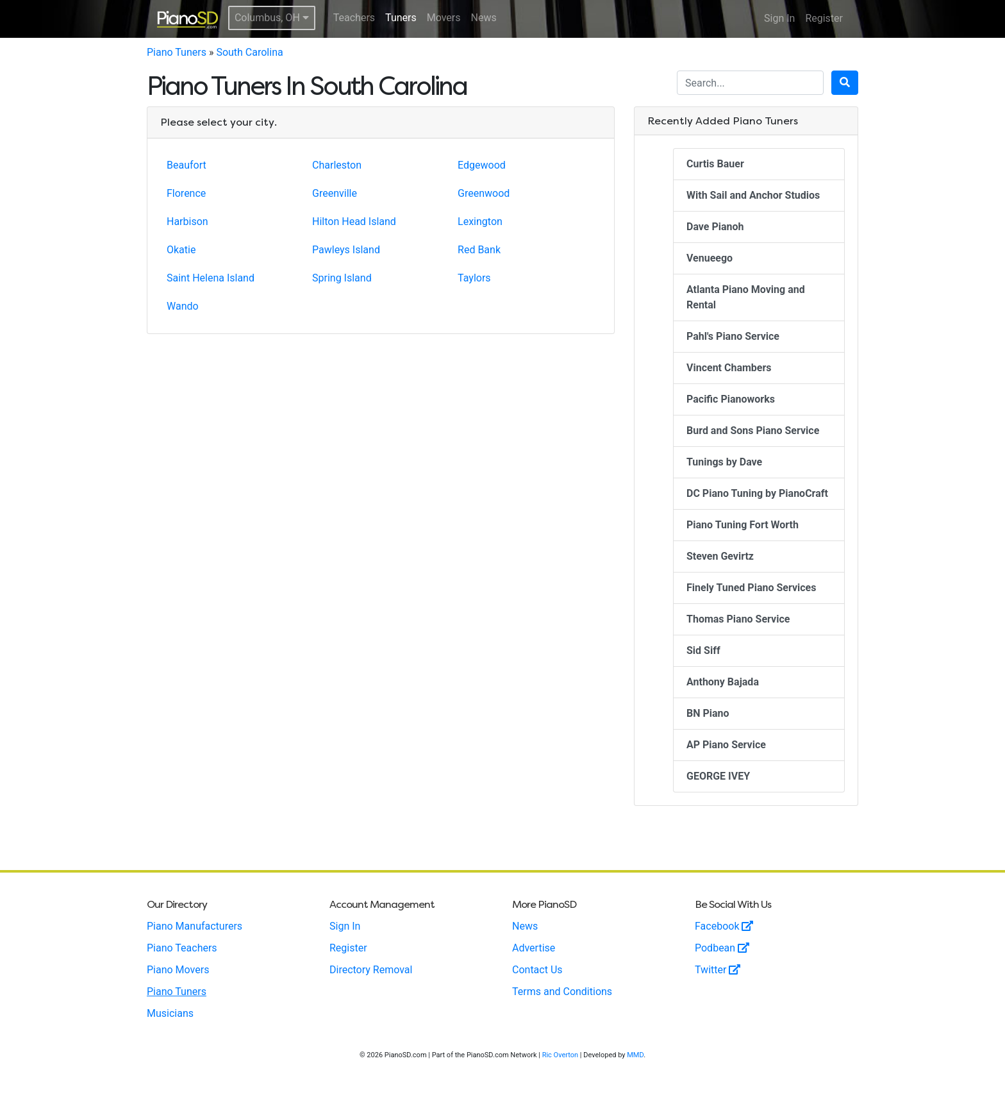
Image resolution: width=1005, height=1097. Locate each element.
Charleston (336, 165)
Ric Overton (560, 1055)
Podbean (722, 948)
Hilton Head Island (354, 221)
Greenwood (484, 193)
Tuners (401, 18)
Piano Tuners (176, 52)
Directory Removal (370, 970)
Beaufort (186, 165)
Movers (444, 18)
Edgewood (482, 165)
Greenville (334, 193)
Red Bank (479, 250)
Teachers (354, 18)
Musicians (170, 1013)
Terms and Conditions (562, 991)
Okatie (181, 250)
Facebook (724, 926)
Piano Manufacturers (194, 926)
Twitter (717, 970)
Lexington (480, 221)
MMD (635, 1055)
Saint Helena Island (210, 278)
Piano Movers (178, 970)
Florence (186, 193)
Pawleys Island (346, 250)
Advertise (533, 948)
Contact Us (537, 970)
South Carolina (249, 52)
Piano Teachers (182, 948)
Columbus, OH (272, 18)
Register (824, 18)
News (484, 18)
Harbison (187, 221)
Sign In (779, 18)
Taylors (474, 278)
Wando (183, 306)
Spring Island (342, 278)
